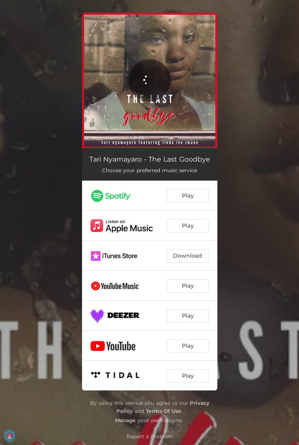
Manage (125, 420)
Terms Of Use (163, 411)
